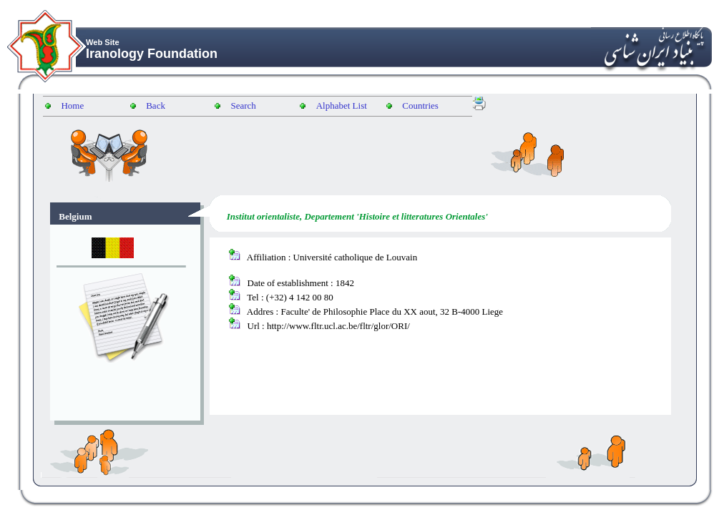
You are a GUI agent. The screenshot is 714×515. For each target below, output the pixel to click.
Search (242, 105)
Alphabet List (341, 105)
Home (72, 105)
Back (155, 105)
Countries (420, 105)
